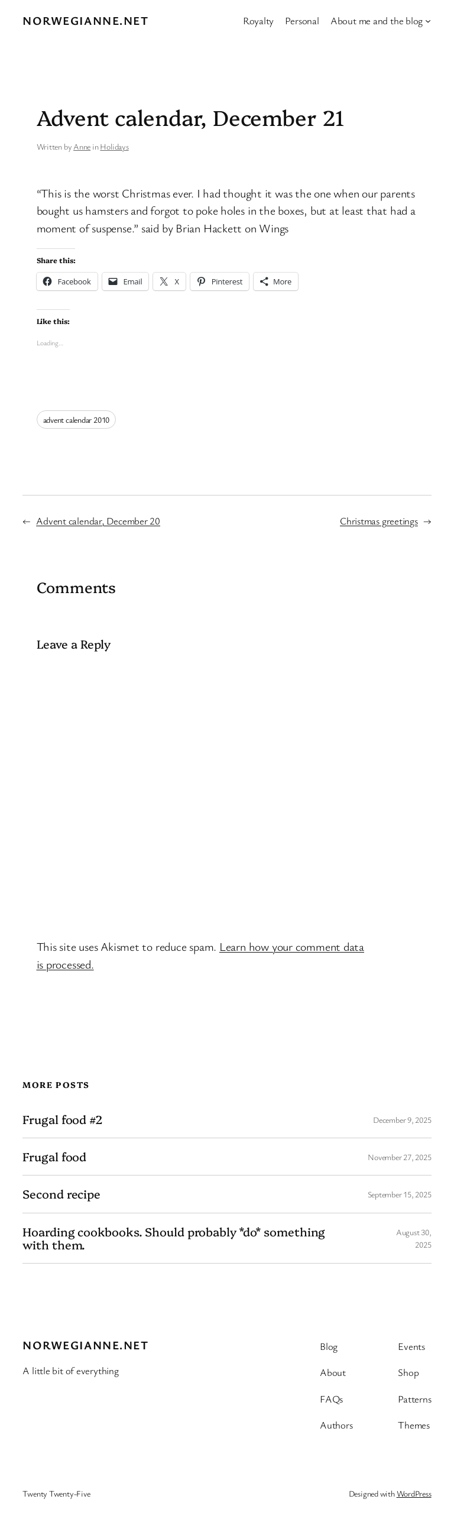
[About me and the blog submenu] (428, 21)
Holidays (114, 146)
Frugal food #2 (62, 1119)
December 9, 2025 (402, 1119)
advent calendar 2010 (76, 419)
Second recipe (61, 1193)
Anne (81, 146)
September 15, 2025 (400, 1194)
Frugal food (54, 1156)
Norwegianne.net (85, 20)
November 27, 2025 (399, 1156)
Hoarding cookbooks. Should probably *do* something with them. (173, 1238)
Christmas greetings (379, 520)
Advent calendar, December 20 (98, 520)
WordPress (414, 1493)
